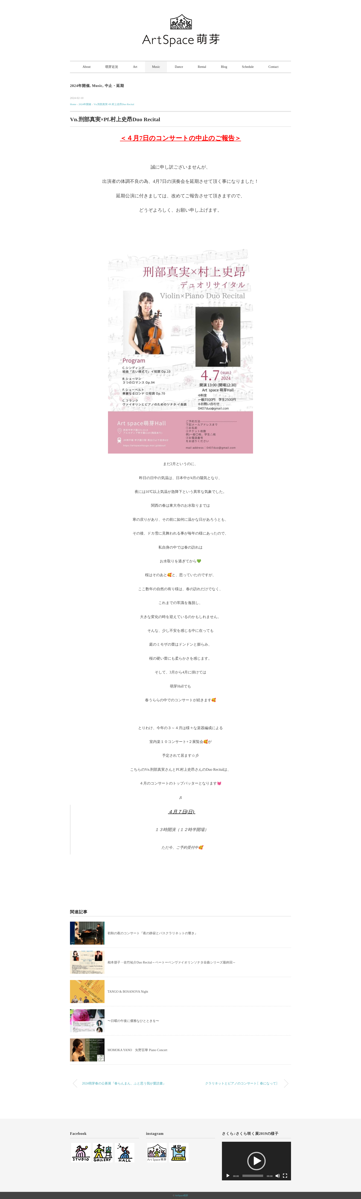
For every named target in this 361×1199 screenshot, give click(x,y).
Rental (202, 67)
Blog (224, 67)
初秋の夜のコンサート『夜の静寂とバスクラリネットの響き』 (153, 933)
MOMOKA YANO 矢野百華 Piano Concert (137, 1050)
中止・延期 (114, 86)
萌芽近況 (111, 67)
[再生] (228, 1175)
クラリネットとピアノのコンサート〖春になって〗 (242, 1083)
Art (135, 67)
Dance (179, 67)
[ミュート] (277, 1175)
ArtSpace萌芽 (181, 1195)
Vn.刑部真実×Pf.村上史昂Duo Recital (114, 104)
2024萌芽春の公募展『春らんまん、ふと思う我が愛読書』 (124, 1083)
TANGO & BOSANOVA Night (128, 991)
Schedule (248, 67)
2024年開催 (80, 86)
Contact (273, 67)
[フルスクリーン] (285, 1175)
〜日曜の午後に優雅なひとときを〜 (133, 1021)
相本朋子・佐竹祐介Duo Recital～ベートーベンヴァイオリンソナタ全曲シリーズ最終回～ (172, 962)
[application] (256, 1161)
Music (156, 67)
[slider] (252, 1176)
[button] (256, 1161)
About (86, 67)
